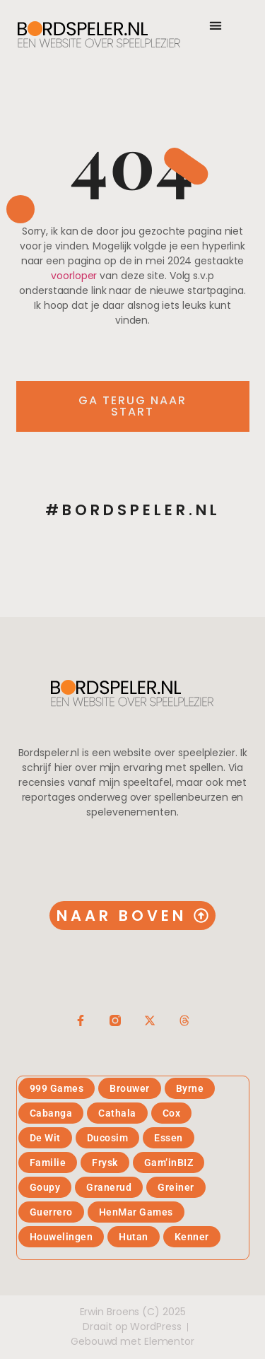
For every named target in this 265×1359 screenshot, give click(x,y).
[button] (215, 25)
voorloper (74, 276)
